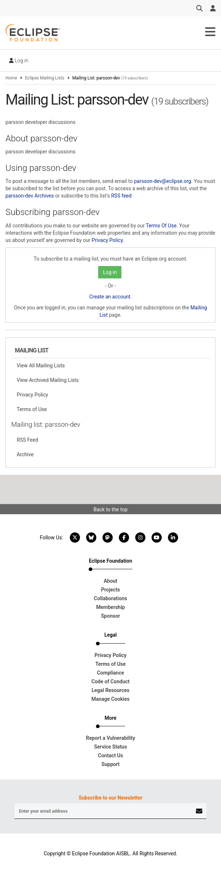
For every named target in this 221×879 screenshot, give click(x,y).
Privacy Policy (107, 240)
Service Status (110, 747)
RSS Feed (27, 440)
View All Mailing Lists (41, 365)
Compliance (110, 673)
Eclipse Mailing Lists (44, 78)
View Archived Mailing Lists (48, 380)
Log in (18, 60)
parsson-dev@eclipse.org (162, 181)
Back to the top (110, 509)
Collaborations (110, 598)
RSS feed (121, 196)
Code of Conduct (111, 681)
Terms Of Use (161, 225)
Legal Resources (110, 690)
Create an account (109, 297)
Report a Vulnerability (110, 738)
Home (11, 78)
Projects (110, 590)
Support (110, 764)
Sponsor (110, 616)
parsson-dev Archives (29, 196)
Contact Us (110, 755)
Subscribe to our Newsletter (110, 798)
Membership (110, 607)
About (110, 581)
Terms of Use (32, 409)
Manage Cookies (111, 699)
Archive (25, 454)
